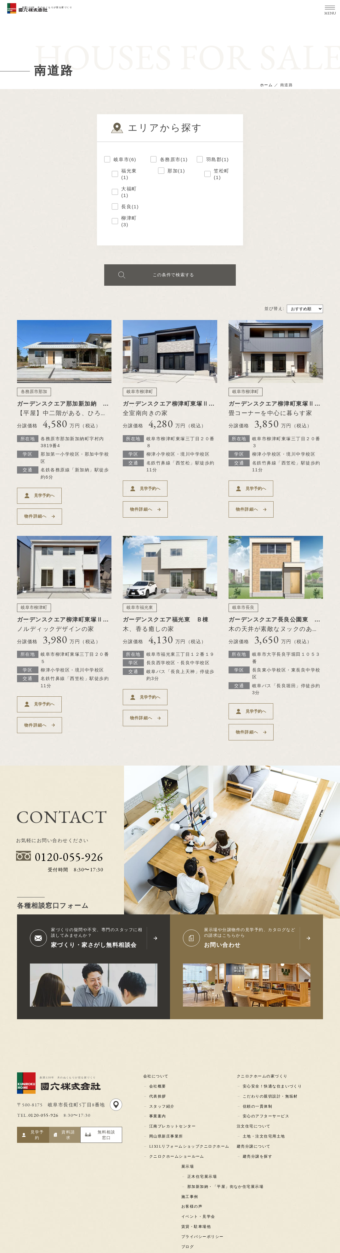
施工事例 (190, 1143)
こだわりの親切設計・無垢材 (270, 1054)
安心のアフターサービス (265, 1071)
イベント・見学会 (199, 1160)
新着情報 (190, 1205)
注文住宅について (255, 1080)
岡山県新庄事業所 (166, 1089)
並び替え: (274, 310)
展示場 (188, 1116)
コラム (188, 1196)
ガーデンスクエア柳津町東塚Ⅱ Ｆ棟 (277, 408)
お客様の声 (193, 1152)
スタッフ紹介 (161, 1062)
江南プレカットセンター (172, 1080)
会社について (156, 1036)
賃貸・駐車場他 (197, 1169)
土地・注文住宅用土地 (263, 1089)
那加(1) (176, 170)
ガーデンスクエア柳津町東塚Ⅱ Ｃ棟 (171, 408)
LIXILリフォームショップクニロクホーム (189, 1098)
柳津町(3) (129, 221)
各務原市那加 (34, 394)
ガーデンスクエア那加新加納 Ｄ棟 (62, 408)
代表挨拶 (157, 1054)
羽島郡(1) (217, 159)
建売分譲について (255, 1098)
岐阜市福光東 (140, 589)
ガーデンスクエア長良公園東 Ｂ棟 (274, 604)
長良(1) (130, 206)
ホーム (266, 85)
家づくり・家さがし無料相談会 (96, 906)
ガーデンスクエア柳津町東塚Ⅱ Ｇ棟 (65, 604)
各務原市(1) (174, 159)
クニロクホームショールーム (176, 1107)
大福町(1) (129, 192)
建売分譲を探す (257, 1107)
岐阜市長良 (243, 589)
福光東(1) (129, 174)
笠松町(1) (222, 174)
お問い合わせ (223, 906)
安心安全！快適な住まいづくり (272, 1045)
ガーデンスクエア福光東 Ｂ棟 (168, 601)
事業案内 (157, 1071)
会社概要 (157, 1045)
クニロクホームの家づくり (263, 1036)
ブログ (188, 1187)
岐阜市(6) (125, 159)
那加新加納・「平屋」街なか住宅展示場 (225, 1134)
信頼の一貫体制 (257, 1062)
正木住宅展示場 (202, 1125)
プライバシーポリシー (203, 1178)
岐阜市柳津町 (140, 394)
